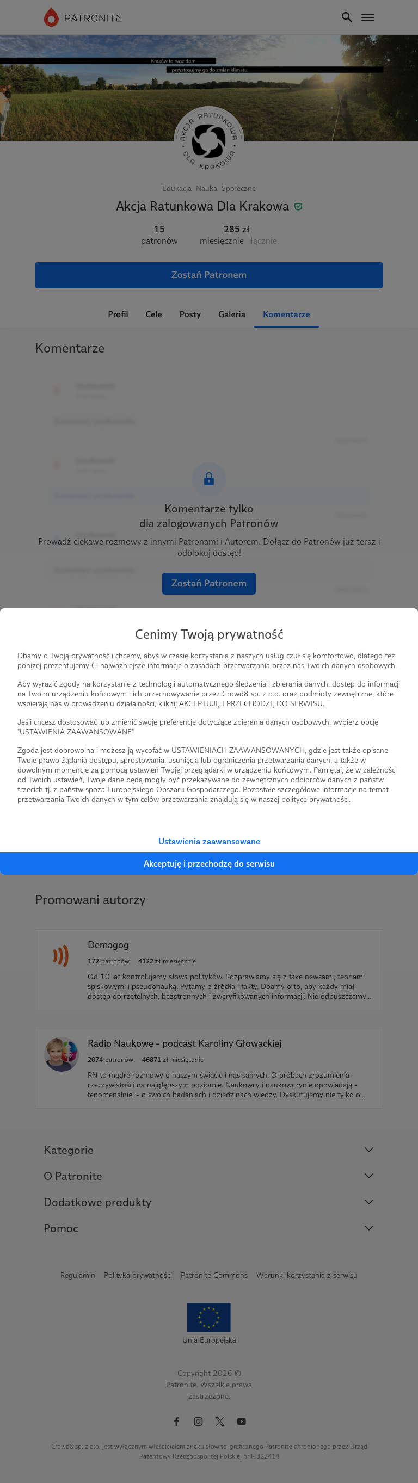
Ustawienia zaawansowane (209, 841)
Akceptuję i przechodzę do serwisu (209, 863)
